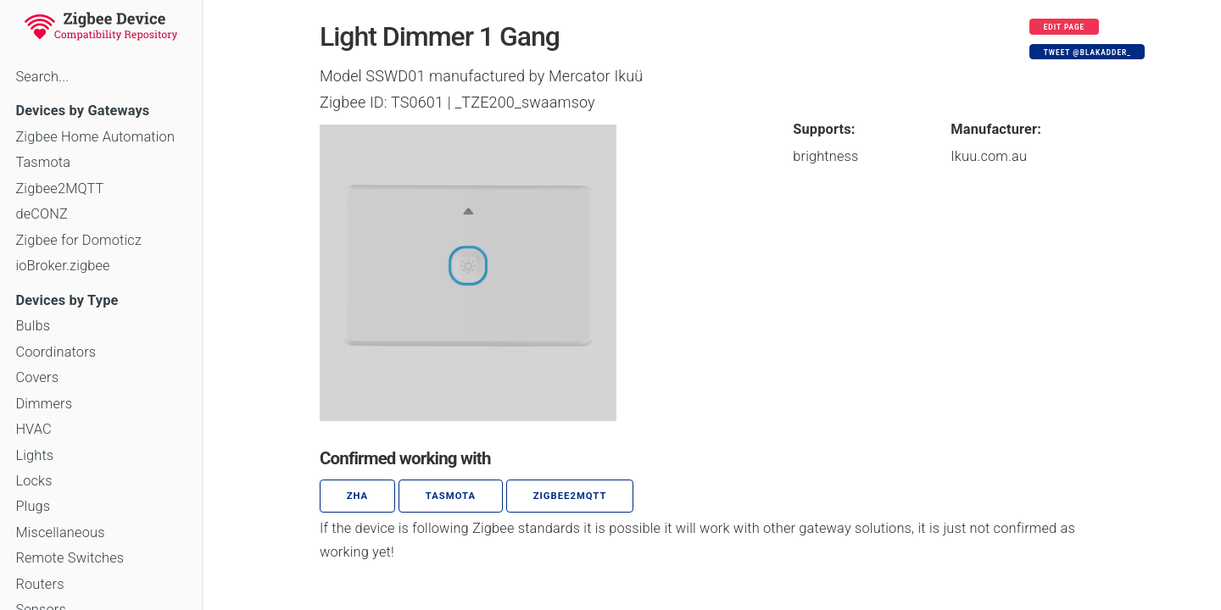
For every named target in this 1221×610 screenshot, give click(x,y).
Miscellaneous (59, 532)
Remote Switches (69, 558)
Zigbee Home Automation (95, 137)
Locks (33, 481)
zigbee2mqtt (570, 496)
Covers (37, 377)
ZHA (358, 496)
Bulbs (32, 326)
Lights (34, 455)
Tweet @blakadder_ (1087, 52)
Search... (42, 77)
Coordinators (55, 352)
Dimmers (43, 404)
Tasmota (42, 162)
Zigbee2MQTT (59, 188)
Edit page (1064, 27)
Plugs (32, 506)
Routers (39, 584)
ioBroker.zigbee (62, 266)
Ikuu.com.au (989, 156)
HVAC (33, 429)
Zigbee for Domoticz (78, 240)
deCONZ (41, 214)
